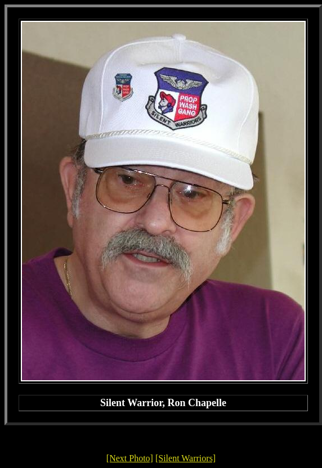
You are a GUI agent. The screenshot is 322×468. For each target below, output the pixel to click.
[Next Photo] (129, 458)
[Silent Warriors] (185, 458)
